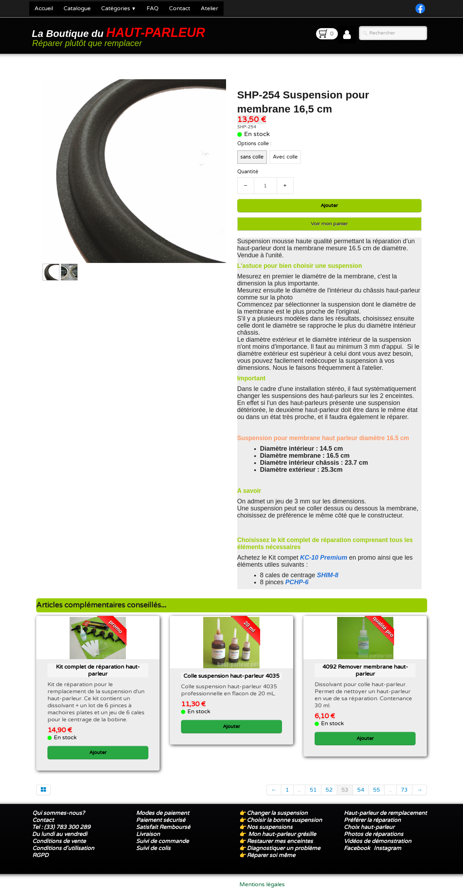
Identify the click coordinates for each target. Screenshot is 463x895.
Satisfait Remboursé (163, 827)
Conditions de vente (59, 841)
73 (404, 789)
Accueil (43, 8)
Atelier (209, 8)
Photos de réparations (373, 834)
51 (313, 789)
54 (360, 789)
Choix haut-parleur (370, 827)
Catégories (118, 8)
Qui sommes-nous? (58, 813)
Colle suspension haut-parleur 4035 (231, 676)
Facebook (357, 848)
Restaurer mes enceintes (280, 841)
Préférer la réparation (372, 820)
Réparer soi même (271, 855)
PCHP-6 (297, 582)
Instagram (387, 848)
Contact (179, 8)
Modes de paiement (162, 813)
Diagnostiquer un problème (283, 848)
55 (376, 789)
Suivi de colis (153, 848)
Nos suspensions (269, 827)
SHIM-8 (328, 575)
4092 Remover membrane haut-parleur (365, 670)
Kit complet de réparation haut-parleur (98, 670)
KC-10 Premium (323, 557)
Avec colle (285, 157)
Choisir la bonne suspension (284, 820)
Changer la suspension (277, 813)
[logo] (120, 36)
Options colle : (254, 144)
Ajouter (329, 205)
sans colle (252, 157)
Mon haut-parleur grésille (282, 834)
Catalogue (77, 8)
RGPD (40, 855)
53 (344, 789)
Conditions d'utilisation (63, 848)
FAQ (153, 8)
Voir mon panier (329, 224)
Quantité (247, 172)
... (299, 789)
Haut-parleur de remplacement (385, 813)
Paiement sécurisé (160, 820)
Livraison (148, 834)
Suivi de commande (162, 841)
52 (329, 789)
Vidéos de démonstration (377, 841)
